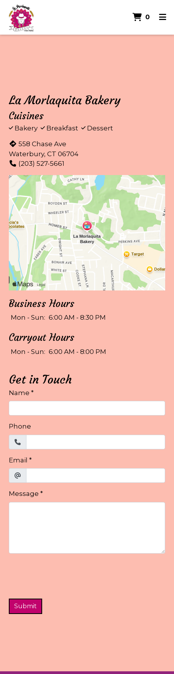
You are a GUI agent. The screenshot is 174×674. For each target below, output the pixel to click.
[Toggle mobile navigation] (162, 17)
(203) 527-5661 (36, 163)
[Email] (95, 475)
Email (18, 460)
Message (24, 493)
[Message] (87, 528)
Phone (20, 426)
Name (19, 393)
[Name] (87, 408)
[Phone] (95, 442)
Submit (25, 606)
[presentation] (67, 575)
